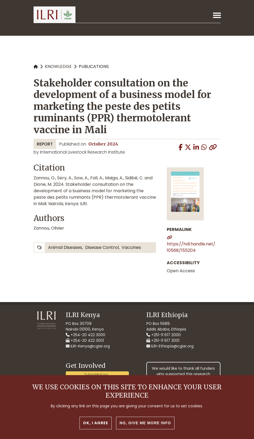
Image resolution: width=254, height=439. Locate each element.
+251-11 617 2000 (163, 335)
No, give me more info (145, 427)
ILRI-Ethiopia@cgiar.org (170, 346)
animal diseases (65, 247)
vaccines (131, 247)
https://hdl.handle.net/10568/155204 (191, 247)
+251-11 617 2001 (162, 340)
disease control (102, 247)
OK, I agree (95, 427)
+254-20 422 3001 (85, 340)
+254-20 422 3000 (85, 335)
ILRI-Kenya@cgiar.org (88, 346)
